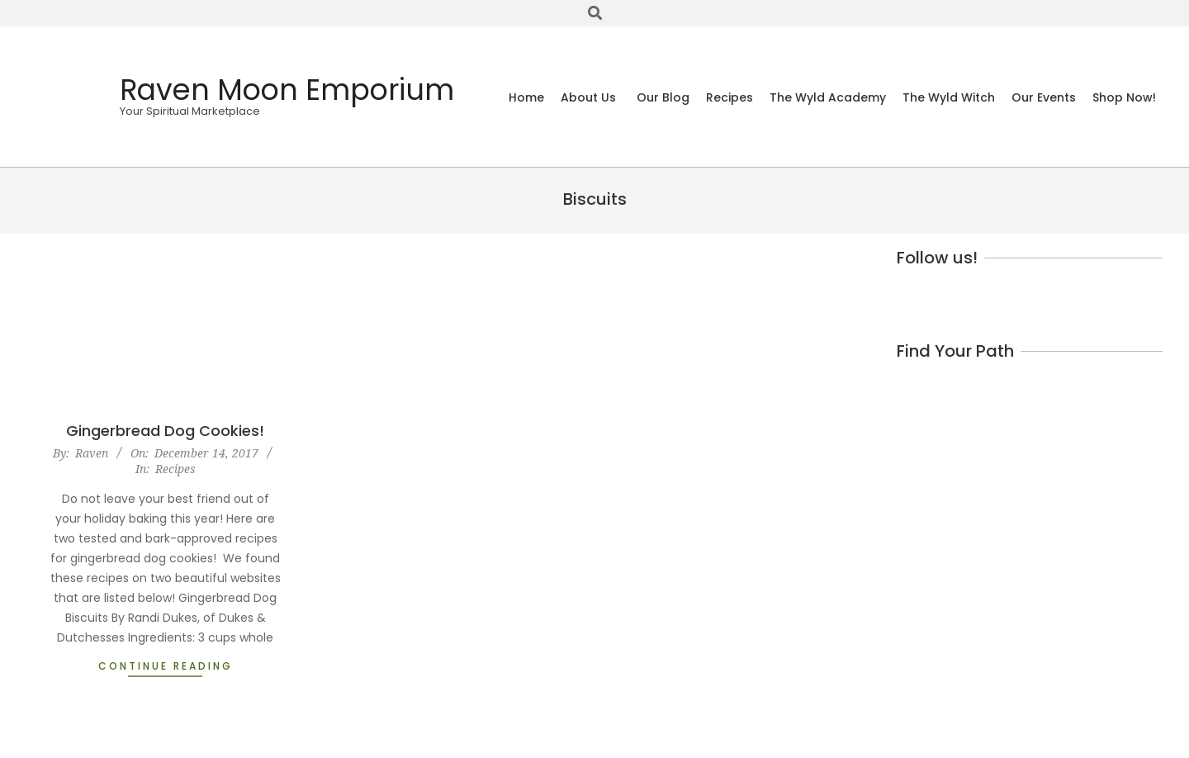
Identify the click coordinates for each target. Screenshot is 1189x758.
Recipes (175, 468)
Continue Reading (165, 666)
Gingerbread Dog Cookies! (165, 430)
